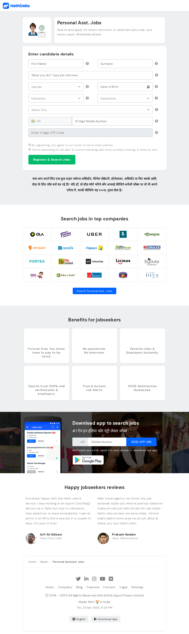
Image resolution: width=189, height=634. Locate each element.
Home (50, 587)
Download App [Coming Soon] (106, 619)
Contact (109, 587)
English (79, 619)
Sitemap (137, 587)
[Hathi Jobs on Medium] (110, 578)
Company (65, 587)
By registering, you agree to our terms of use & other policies (70, 145)
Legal (123, 587)
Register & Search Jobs (52, 160)
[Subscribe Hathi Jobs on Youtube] (102, 578)
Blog (79, 587)
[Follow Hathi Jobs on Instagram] (94, 578)
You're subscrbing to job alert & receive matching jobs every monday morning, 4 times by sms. (93, 149)
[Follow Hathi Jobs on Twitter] (78, 578)
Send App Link (141, 442)
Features (93, 587)
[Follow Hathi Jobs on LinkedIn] (86, 578)
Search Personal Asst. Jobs (94, 291)
